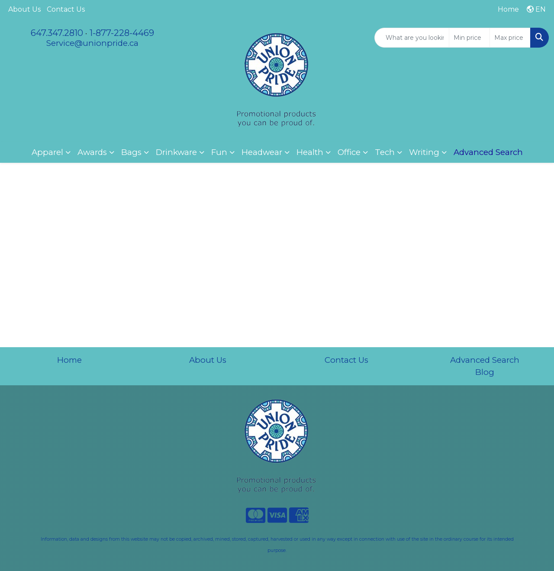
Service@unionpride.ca (92, 43)
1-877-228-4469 (122, 33)
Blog (484, 372)
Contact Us (66, 9)
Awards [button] (92, 152)
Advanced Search (484, 360)
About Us (24, 9)
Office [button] (349, 152)
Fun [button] (219, 152)
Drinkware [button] (176, 152)
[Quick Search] (411, 38)
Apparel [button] (47, 152)
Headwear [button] (262, 152)
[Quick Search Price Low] (469, 38)
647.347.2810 (57, 33)
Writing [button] (424, 152)
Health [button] (309, 152)
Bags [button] (131, 152)
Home (69, 360)
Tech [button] (385, 152)
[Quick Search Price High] (510, 38)
